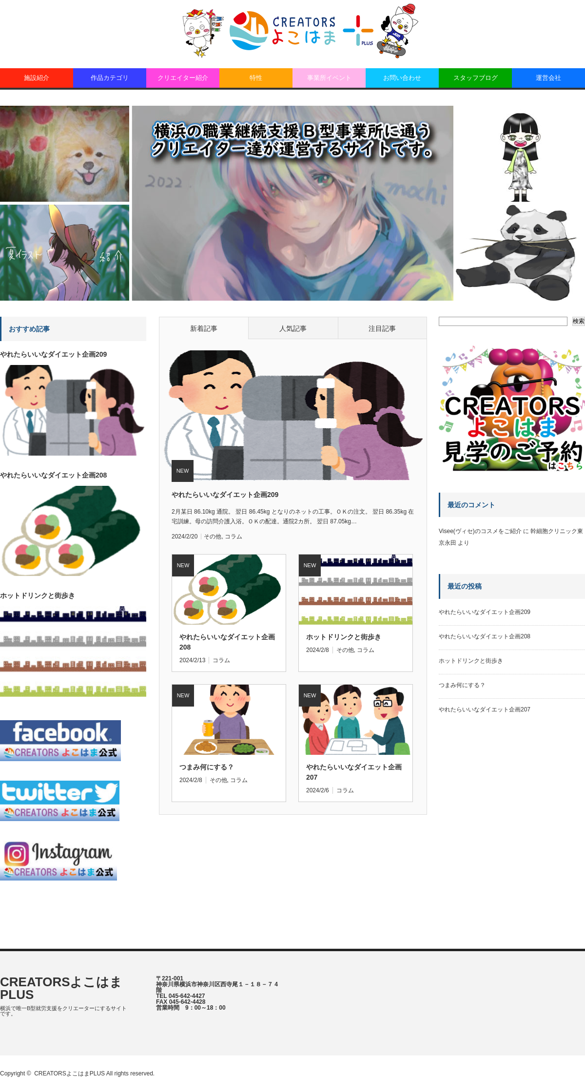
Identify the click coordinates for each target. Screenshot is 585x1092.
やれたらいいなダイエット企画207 (354, 772)
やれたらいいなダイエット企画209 (225, 494)
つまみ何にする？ (206, 767)
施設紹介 (36, 77)
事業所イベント (329, 77)
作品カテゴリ (110, 77)
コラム (233, 536)
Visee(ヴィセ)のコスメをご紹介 (480, 531)
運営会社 (548, 77)
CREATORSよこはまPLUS (61, 988)
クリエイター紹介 (182, 77)
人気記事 (293, 328)
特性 (256, 77)
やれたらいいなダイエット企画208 (227, 642)
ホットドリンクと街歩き (343, 637)
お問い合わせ (402, 77)
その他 (212, 536)
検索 (579, 321)
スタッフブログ (475, 77)
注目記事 (382, 328)
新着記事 (203, 328)
